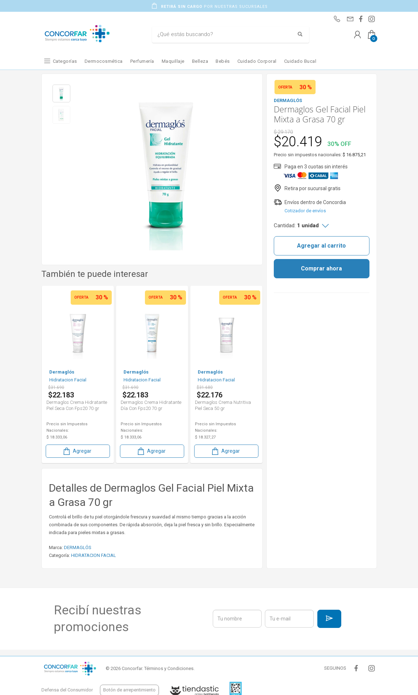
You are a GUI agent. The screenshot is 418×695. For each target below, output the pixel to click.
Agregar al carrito (321, 245)
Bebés (223, 61)
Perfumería (142, 61)
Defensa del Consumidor (67, 690)
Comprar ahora (321, 268)
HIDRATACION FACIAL (93, 555)
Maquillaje (173, 61)
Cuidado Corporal (257, 61)
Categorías (65, 61)
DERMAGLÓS (77, 547)
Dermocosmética (104, 61)
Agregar (76, 451)
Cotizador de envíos (305, 210)
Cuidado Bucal (300, 61)
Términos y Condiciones (168, 668)
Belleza (200, 61)
